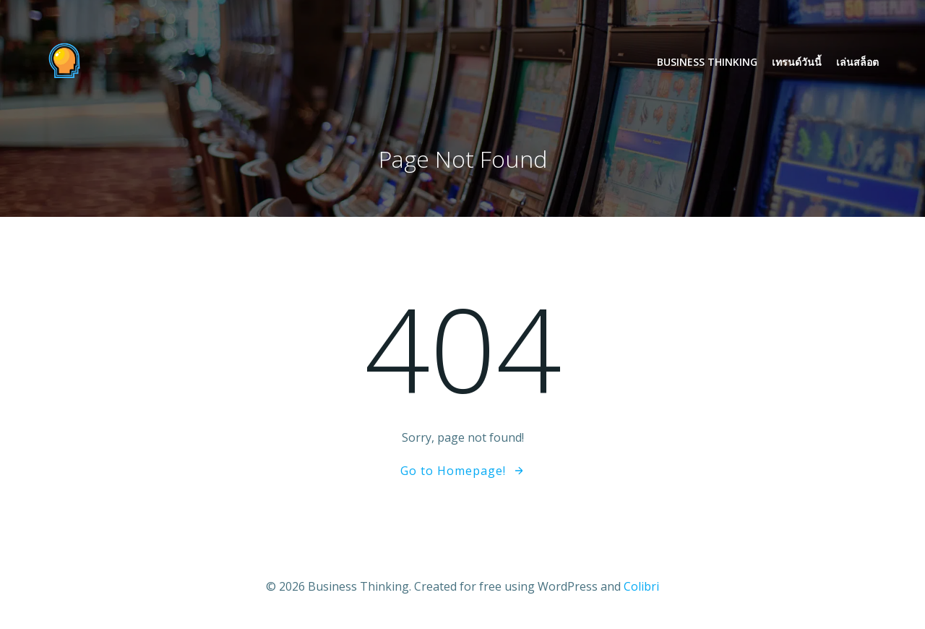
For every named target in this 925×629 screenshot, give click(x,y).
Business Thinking (707, 62)
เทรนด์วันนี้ (797, 62)
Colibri (641, 586)
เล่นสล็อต (857, 62)
